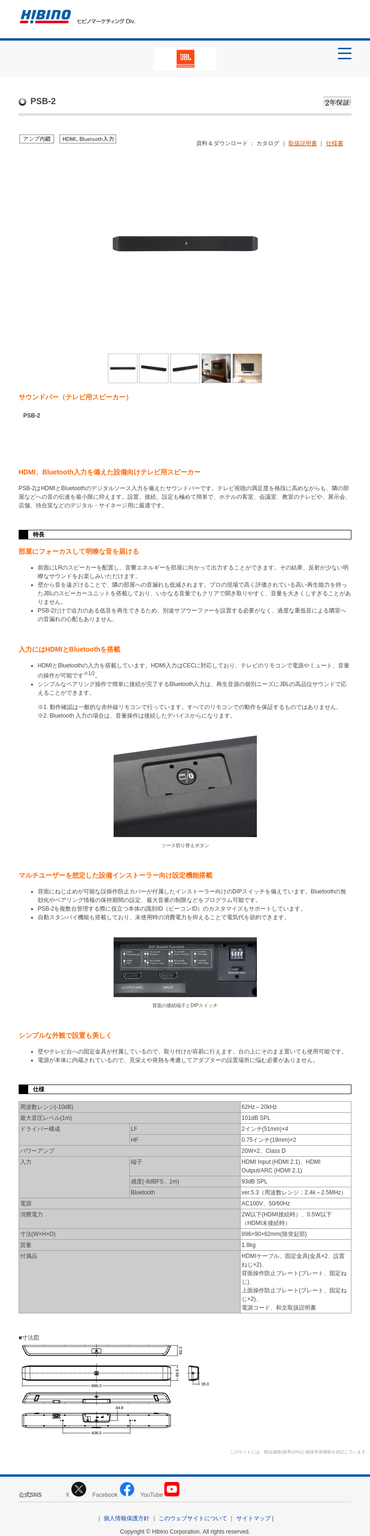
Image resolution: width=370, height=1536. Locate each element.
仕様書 (334, 143)
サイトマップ (253, 1518)
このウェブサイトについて (193, 1518)
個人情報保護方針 (126, 1518)
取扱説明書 (302, 143)
